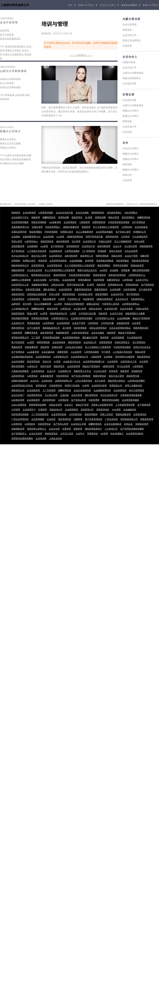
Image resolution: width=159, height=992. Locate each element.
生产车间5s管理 (123, 232)
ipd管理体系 (48, 323)
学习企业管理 (123, 366)
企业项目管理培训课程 (81, 318)
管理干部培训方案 (94, 236)
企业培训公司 (89, 342)
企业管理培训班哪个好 (94, 361)
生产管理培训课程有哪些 (132, 429)
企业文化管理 (35, 433)
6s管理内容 (16, 424)
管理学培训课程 (120, 265)
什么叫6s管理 (100, 371)
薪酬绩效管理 (37, 308)
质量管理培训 (113, 280)
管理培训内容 (112, 236)
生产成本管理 (145, 289)
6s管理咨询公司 (60, 357)
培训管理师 (94, 400)
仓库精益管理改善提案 (131, 395)
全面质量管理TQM (20, 227)
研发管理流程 (33, 361)
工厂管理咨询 (88, 251)
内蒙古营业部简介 (132, 78)
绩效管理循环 (101, 294)
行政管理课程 (129, 289)
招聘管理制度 (102, 256)
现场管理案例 (90, 414)
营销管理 (15, 212)
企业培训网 (115, 289)
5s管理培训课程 (45, 212)
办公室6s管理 (130, 246)
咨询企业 (128, 424)
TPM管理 (116, 409)
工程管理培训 (17, 299)
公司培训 (125, 236)
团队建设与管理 (89, 337)
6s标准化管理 (17, 400)
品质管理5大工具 (129, 361)
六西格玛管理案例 (20, 371)
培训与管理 (45, 366)
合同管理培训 (48, 400)
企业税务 (114, 270)
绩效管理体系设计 (93, 429)
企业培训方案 (110, 308)
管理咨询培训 (102, 409)
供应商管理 (88, 299)
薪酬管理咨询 (49, 217)
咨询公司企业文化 (142, 347)
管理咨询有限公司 (20, 337)
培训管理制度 (80, 328)
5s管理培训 (126, 227)
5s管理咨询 (63, 400)
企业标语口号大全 (71, 361)
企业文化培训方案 (64, 212)
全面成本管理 (122, 323)
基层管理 (44, 347)
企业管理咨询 (70, 222)
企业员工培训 (116, 313)
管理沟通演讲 (84, 280)
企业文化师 (54, 429)
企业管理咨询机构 (71, 337)
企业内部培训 (55, 256)
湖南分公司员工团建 (10, 143)
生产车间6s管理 (78, 400)
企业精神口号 (64, 371)
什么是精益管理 (139, 236)
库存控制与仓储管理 (124, 357)
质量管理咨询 (100, 289)
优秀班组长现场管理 (36, 294)
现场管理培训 (99, 275)
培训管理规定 (122, 260)
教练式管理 (113, 217)
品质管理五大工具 (20, 284)
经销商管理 (137, 371)
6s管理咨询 (30, 424)
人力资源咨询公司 (20, 308)
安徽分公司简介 (86, 5)
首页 (70, 5)
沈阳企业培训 (57, 284)
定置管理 (66, 429)
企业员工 (68, 405)
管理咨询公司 (115, 385)
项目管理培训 (64, 419)
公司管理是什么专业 (104, 318)
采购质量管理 (146, 246)
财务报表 (10, 95)
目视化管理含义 (122, 342)
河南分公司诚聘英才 (13, 54)
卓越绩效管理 (62, 332)
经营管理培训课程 (20, 414)
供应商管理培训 (34, 395)
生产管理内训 (57, 246)
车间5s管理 (139, 241)
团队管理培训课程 (141, 270)
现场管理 (111, 332)
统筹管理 (78, 429)
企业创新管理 (33, 390)
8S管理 (85, 385)
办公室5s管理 (80, 308)
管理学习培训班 (72, 385)
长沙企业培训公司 (20, 256)
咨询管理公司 (87, 409)
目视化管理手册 (18, 232)
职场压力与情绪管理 (74, 304)
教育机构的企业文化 (41, 275)
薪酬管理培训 (64, 390)
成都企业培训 (92, 304)
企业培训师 (41, 438)
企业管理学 (112, 361)
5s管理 (73, 313)
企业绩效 (15, 236)
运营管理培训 (139, 414)
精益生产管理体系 (141, 318)
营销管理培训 (97, 212)
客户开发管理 (17, 342)
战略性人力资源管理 (21, 280)
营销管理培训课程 (37, 405)
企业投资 (127, 46)
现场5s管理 (32, 313)
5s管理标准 (137, 366)
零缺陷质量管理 (123, 414)
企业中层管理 (9, 22)
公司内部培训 (75, 414)
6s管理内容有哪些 (136, 381)
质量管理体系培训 (83, 289)
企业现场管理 (33, 400)
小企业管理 (76, 352)
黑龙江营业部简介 (132, 40)
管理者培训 (41, 385)
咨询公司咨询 (115, 251)
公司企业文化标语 (73, 347)
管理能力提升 (66, 232)
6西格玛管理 (129, 62)
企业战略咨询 (129, 409)
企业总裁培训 (48, 352)
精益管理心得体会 (116, 381)
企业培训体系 (141, 227)
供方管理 (27, 304)
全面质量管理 (17, 246)
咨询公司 (127, 175)
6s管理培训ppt (31, 241)
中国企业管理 (105, 241)
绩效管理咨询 (74, 342)
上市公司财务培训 (83, 381)
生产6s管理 (100, 381)
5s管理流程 (127, 280)
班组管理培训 (68, 294)
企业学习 (80, 433)
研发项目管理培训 (140, 260)
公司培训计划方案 (87, 313)
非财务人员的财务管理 (102, 405)
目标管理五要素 (33, 289)
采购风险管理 (17, 429)
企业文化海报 (82, 212)
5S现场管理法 (33, 299)
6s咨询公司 (32, 366)
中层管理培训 (62, 376)
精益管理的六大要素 (135, 313)
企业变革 (136, 323)
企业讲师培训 (119, 390)
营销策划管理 (141, 424)
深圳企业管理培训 (97, 328)
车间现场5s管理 (85, 294)
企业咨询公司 (17, 323)
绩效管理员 (77, 217)
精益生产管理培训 (126, 332)
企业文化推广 (17, 395)
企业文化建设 (97, 332)
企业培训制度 (117, 337)
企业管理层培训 (54, 265)
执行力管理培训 (136, 390)
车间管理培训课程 (51, 337)
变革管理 (113, 371)
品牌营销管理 (98, 222)
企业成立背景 (129, 83)
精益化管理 (52, 308)
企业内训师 (48, 236)
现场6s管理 (140, 352)
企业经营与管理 (99, 385)
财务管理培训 (17, 328)
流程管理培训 (59, 275)
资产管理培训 (132, 294)
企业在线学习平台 (20, 217)
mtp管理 (60, 236)
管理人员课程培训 (133, 385)
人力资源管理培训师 (125, 405)
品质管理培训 (37, 265)
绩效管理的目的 (140, 328)
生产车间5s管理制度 (81, 376)
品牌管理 (15, 304)
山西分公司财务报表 (13, 71)
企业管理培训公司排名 (22, 385)
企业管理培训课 (58, 414)
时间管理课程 (51, 232)
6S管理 (61, 299)
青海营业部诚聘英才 (10, 39)
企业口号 (117, 246)
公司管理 (15, 409)
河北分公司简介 (108, 5)
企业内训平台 (117, 294)
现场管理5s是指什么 (36, 429)
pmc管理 (58, 304)
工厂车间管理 (49, 390)
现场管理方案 (132, 376)
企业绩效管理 (55, 251)
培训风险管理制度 (104, 260)
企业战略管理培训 (102, 390)
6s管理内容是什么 (19, 275)
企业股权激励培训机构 (22, 357)
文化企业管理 (131, 251)
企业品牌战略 (75, 260)
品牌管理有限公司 (63, 381)
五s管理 (88, 217)
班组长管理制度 (38, 222)
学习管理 (106, 352)
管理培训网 (63, 217)
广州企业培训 (111, 419)
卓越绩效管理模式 (40, 284)
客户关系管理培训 (93, 419)
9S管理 (57, 361)
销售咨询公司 (17, 390)
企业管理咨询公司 (79, 357)
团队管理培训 (91, 395)
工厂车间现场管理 (40, 414)
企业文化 (34, 381)
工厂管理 (35, 337)
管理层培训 (92, 433)
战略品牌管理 (17, 270)
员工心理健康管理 (84, 232)
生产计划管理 (7, 34)
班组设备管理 (137, 265)
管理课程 (15, 260)
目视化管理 (37, 227)
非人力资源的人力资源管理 (106, 227)
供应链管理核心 (114, 212)
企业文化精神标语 (112, 424)
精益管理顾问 (35, 232)
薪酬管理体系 (143, 217)
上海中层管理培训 (80, 332)
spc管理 (30, 342)
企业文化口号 (129, 35)
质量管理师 (62, 352)
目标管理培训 (44, 424)
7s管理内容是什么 (136, 275)
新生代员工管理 (38, 256)
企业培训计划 (88, 246)
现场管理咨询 (17, 313)
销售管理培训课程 (110, 400)
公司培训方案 (107, 323)
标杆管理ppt (17, 289)
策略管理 (35, 217)
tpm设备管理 (55, 222)
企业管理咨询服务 (20, 222)
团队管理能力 (49, 289)
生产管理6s (54, 280)
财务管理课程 (17, 366)
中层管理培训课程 (122, 347)
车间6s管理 (16, 241)
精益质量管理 (49, 299)
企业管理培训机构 (58, 260)
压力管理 (76, 241)
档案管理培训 (99, 376)
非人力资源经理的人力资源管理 (80, 265)
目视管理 (42, 409)
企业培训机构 (63, 323)
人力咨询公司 (111, 429)
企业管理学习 (29, 409)
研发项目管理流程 (117, 275)
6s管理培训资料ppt (130, 304)
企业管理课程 (37, 419)
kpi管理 (43, 313)
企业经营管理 (73, 366)
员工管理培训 (138, 342)
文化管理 (143, 361)
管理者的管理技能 (40, 318)
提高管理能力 (128, 217)
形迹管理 (101, 284)
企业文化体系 (126, 308)
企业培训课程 (17, 361)
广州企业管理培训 (20, 419)
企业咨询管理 (68, 280)
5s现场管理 (96, 357)
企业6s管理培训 (18, 405)
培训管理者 (98, 280)
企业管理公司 (89, 241)
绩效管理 (124, 371)
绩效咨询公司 (56, 409)
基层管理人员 (86, 256)
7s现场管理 (84, 222)
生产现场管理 (143, 405)
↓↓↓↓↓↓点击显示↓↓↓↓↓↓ (81, 55)
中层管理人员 (73, 299)
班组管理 (86, 227)
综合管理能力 (131, 212)
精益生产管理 (82, 405)
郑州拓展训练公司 (129, 419)
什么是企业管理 (34, 270)
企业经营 (51, 419)
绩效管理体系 (47, 241)
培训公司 (47, 361)
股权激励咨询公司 (51, 328)
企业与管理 (76, 395)
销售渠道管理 (146, 419)
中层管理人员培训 (110, 304)
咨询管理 (89, 260)
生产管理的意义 (18, 433)
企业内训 (64, 395)
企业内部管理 (29, 212)
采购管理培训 (17, 294)
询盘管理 (103, 313)
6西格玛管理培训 (75, 236)
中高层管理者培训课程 (119, 222)
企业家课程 (32, 246)
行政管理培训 (55, 385)
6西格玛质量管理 (71, 227)
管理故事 (102, 251)
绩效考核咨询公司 (20, 265)
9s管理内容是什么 (59, 318)
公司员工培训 (66, 433)
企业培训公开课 (78, 424)
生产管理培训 (138, 222)
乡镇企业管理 (55, 405)
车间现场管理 (72, 246)
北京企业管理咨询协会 (120, 328)
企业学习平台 (141, 280)
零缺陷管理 (16, 347)
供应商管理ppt (137, 299)
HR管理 (104, 433)
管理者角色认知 (115, 284)
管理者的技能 (33, 323)
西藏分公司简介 (13, 50)
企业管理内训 (37, 371)
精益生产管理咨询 (91, 366)
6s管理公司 (65, 308)
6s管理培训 (93, 323)
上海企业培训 (55, 438)
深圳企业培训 (95, 308)
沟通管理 (78, 419)
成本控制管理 (62, 241)
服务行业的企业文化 (87, 270)
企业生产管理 (131, 256)
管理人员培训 (106, 414)
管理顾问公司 (139, 232)
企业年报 (4, 30)
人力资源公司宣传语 (36, 251)
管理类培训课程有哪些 (22, 438)
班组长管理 (116, 256)
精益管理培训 (143, 357)
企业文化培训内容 (82, 390)
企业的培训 (47, 381)
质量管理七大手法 (82, 371)
